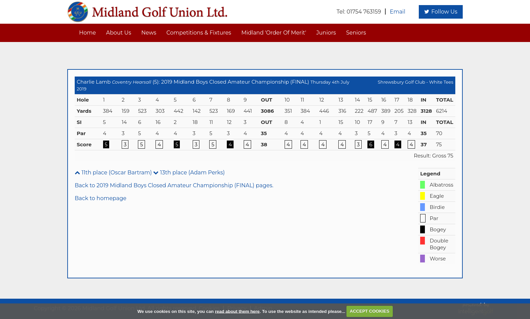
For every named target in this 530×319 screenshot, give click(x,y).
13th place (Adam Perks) (189, 172)
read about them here (237, 311)
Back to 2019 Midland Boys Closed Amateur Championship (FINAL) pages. (174, 185)
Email (397, 11)
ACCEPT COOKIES (369, 311)
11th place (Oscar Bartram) (113, 172)
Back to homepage (100, 198)
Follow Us (440, 11)
